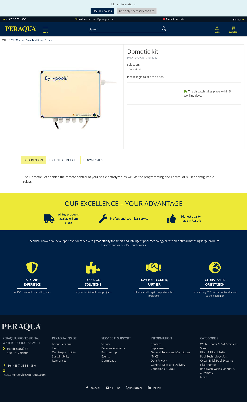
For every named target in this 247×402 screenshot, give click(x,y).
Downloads (93, 160)
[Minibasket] (233, 29)
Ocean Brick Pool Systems (216, 359)
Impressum (158, 347)
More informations (123, 4)
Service (106, 342)
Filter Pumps (208, 363)
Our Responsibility (64, 351)
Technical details (63, 160)
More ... (205, 375)
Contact (156, 342)
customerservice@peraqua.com (96, 19)
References (59, 359)
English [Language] (238, 19)
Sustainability (60, 355)
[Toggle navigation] (44, 27)
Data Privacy (159, 359)
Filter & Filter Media (212, 351)
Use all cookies (102, 11)
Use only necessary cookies (136, 11)
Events (105, 355)
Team (55, 347)
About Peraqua (62, 342)
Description (33, 160)
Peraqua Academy (113, 347)
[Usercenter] (217, 29)
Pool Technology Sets (214, 355)
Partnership (109, 351)
